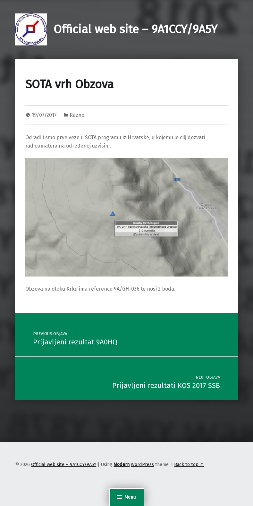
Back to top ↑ (189, 464)
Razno (77, 115)
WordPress (142, 464)
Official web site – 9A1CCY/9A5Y (135, 29)
